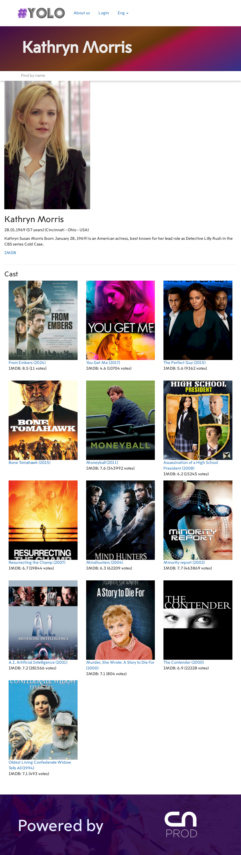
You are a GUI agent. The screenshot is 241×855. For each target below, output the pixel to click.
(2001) (43, 622)
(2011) (120, 423)
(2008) (197, 425)
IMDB (10, 253)
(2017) (120, 323)
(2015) (197, 323)
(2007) (43, 522)
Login (103, 13)
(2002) (197, 522)
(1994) (43, 725)
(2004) (120, 522)
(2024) (43, 323)
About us (82, 13)
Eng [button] (123, 13)
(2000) (120, 625)
